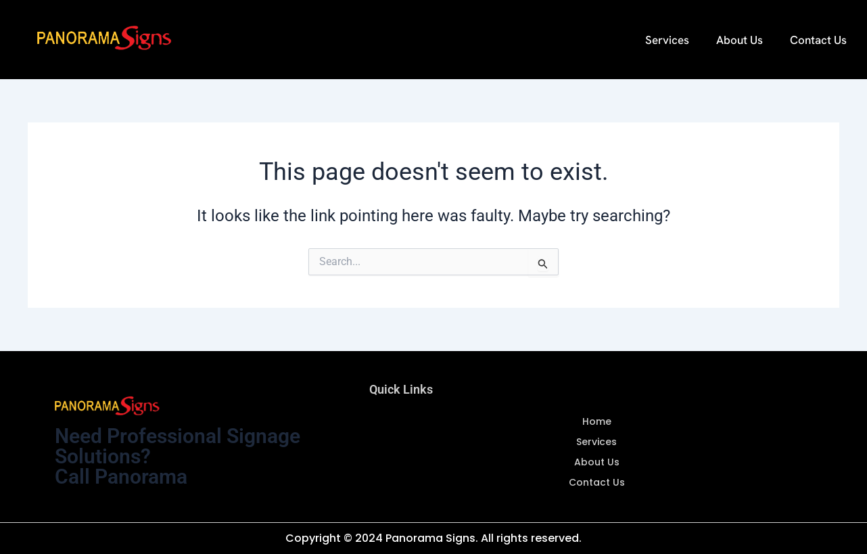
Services (667, 39)
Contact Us (818, 39)
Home (596, 421)
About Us (739, 39)
